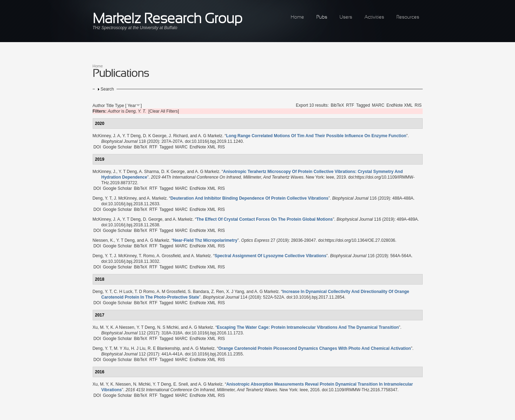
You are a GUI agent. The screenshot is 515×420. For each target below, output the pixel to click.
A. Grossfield (169, 255)
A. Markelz (157, 198)
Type (119, 105)
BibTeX (337, 105)
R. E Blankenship (164, 348)
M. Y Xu (121, 348)
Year (131, 105)
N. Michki (141, 384)
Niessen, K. (103, 240)
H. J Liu (138, 348)
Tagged (363, 105)
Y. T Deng (131, 135)
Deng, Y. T (102, 198)
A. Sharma (149, 171)
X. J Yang (235, 291)
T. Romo (146, 255)
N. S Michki (168, 327)
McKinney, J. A (106, 135)
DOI (97, 147)
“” (316, 135)
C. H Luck (123, 291)
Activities (374, 17)
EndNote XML (400, 105)
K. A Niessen (122, 327)
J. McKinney (125, 198)
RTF (350, 105)
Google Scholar (117, 147)
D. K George (154, 135)
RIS (418, 105)
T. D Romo (144, 291)
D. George (152, 219)
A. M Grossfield (171, 291)
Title (110, 105)
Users (345, 17)
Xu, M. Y (100, 327)
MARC (378, 105)
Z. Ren (217, 291)
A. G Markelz (210, 135)
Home (297, 17)
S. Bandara (198, 291)
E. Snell (180, 384)
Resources (407, 17)
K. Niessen (120, 384)
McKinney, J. (105, 171)
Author (99, 105)
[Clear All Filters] (163, 111)
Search (107, 89)
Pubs (321, 17)
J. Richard (178, 135)
